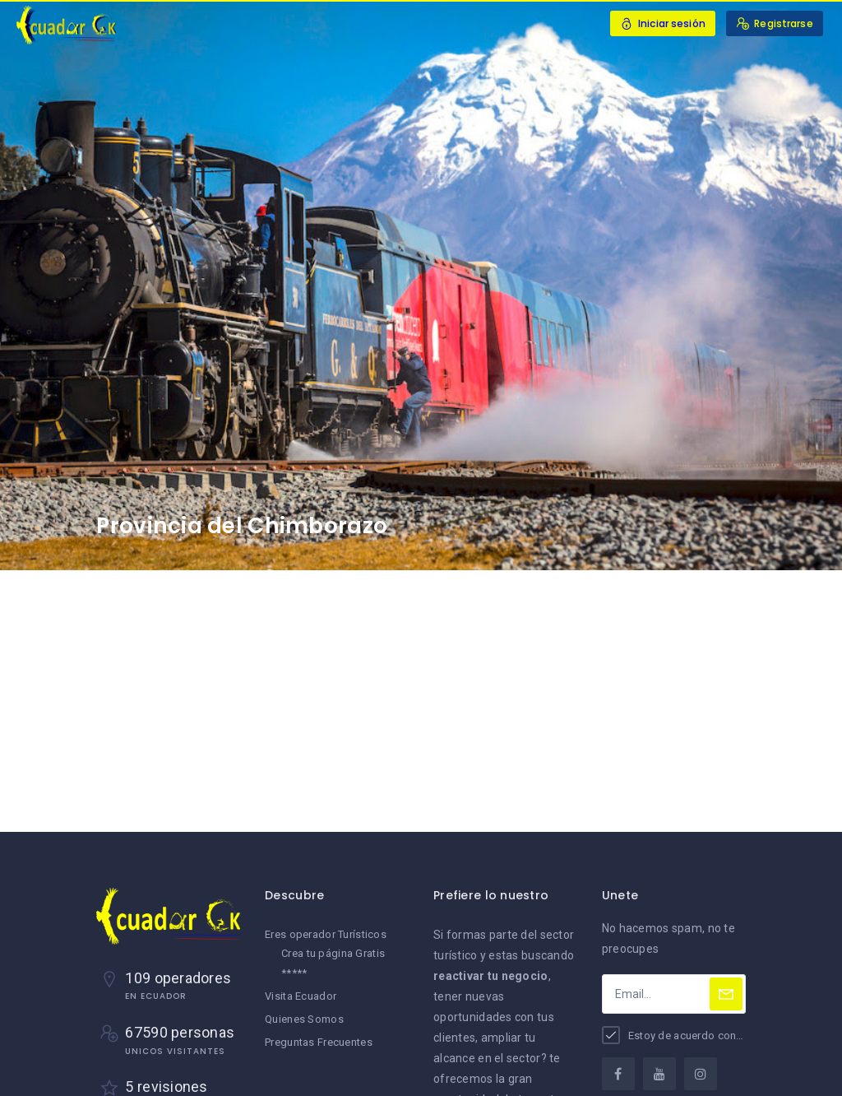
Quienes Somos (304, 1019)
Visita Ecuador (300, 996)
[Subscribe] (726, 994)
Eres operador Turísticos (325, 934)
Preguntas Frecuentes (318, 1042)
